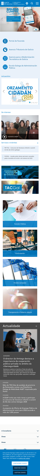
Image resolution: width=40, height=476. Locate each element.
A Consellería (6, 431)
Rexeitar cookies (20, 468)
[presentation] (2, 19)
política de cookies (24, 458)
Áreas (3, 436)
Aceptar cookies (20, 472)
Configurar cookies (20, 463)
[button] (37, 3)
